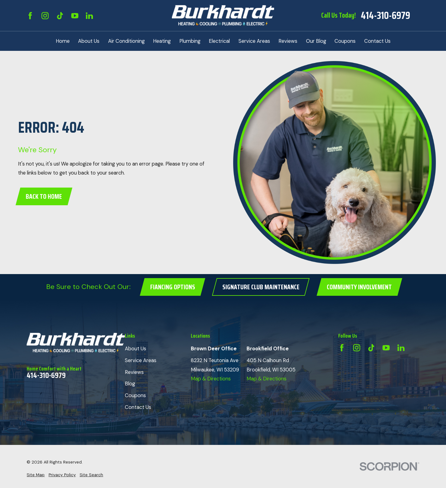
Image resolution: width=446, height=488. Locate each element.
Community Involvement (359, 287)
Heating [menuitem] (162, 41)
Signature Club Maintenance (261, 287)
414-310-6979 (385, 15)
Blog (130, 383)
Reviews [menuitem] (287, 41)
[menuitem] (36, 475)
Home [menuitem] (63, 41)
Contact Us (138, 407)
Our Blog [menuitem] (316, 41)
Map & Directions (211, 378)
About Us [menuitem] (88, 41)
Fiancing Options (172, 287)
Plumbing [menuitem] (189, 41)
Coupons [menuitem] (345, 41)
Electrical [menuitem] (219, 41)
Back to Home (44, 196)
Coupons (135, 395)
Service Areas (140, 360)
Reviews (134, 372)
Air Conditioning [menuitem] (126, 41)
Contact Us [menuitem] (377, 41)
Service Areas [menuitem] (254, 41)
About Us (135, 348)
